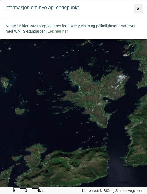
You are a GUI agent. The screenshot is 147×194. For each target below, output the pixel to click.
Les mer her (58, 31)
